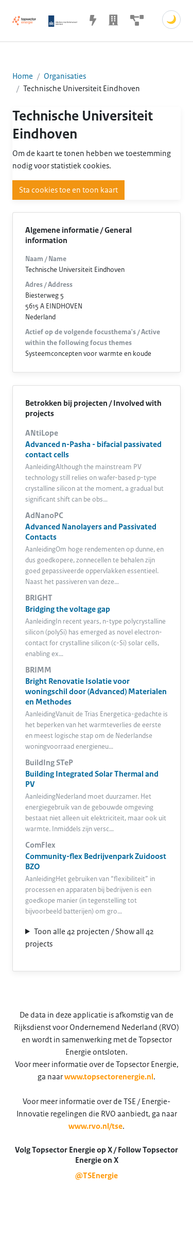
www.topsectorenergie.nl (108, 1077)
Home (22, 76)
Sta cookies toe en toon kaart (68, 190)
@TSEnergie (96, 1176)
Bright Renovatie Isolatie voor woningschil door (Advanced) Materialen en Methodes (96, 691)
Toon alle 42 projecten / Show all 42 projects (89, 937)
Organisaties (65, 76)
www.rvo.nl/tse (95, 1126)
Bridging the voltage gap (67, 609)
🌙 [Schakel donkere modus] (171, 19)
